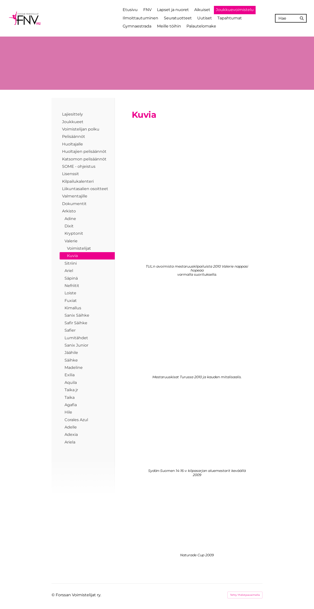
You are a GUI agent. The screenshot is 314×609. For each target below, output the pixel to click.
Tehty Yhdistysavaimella (245, 594)
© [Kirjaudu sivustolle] (54, 595)
